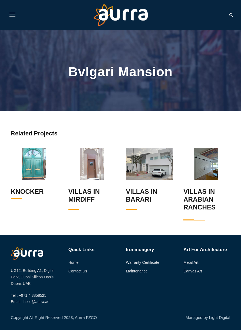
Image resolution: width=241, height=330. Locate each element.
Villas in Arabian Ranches (199, 199)
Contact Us (77, 271)
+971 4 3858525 (33, 295)
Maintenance (137, 271)
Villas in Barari (141, 195)
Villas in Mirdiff (84, 195)
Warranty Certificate (142, 262)
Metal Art (190, 262)
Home (73, 262)
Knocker (27, 191)
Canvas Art (192, 271)
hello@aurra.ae (36, 301)
